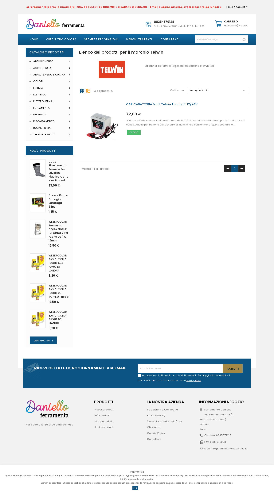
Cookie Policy (156, 433)
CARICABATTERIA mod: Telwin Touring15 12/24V (162, 104)
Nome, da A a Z (218, 90)
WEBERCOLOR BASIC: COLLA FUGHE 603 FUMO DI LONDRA (58, 263)
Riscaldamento (51, 121)
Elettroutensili (51, 101)
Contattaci (169, 39)
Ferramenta (51, 108)
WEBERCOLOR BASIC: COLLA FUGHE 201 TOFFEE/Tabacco (60, 291)
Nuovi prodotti (104, 409)
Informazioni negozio (221, 402)
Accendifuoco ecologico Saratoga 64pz (58, 201)
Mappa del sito (104, 421)
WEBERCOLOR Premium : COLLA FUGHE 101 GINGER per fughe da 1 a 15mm (58, 231)
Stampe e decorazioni (101, 39)
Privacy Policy (156, 415)
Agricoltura (51, 68)
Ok (135, 488)
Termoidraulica (51, 134)
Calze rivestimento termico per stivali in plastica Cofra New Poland (58, 171)
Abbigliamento (51, 61)
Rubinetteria (51, 127)
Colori (51, 81)
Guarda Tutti (43, 340)
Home (33, 39)
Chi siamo (153, 427)
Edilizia (51, 88)
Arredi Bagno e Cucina (51, 74)
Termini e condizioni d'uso (164, 421)
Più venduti (102, 415)
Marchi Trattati (139, 39)
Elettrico (51, 94)
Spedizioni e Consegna (162, 409)
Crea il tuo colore (61, 39)
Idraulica (51, 114)
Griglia (82, 90)
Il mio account (104, 427)
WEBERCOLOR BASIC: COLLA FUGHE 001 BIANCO (58, 317)
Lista (88, 90)
